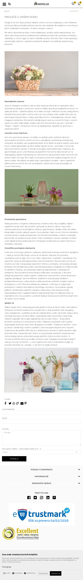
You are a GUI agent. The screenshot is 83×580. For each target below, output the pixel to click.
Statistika (18, 573)
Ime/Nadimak (8, 409)
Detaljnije (6, 567)
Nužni (8, 573)
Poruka (5, 429)
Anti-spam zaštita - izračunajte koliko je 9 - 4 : (22, 449)
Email (4, 418)
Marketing (30, 573)
